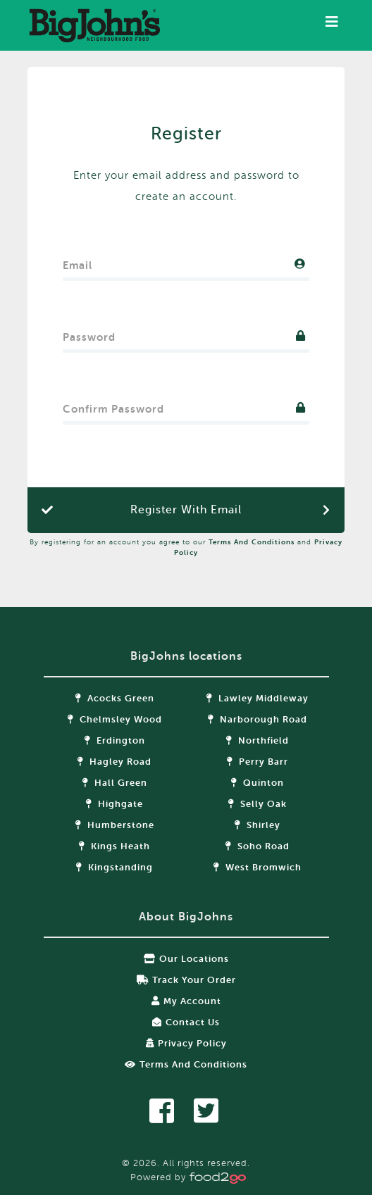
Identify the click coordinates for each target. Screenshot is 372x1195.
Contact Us (186, 1022)
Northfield (257, 740)
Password (89, 334)
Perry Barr (257, 761)
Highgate (114, 804)
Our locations (186, 958)
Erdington (115, 740)
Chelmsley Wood (115, 719)
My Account (186, 1001)
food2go (94, 25)
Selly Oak (257, 804)
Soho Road (257, 846)
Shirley (257, 825)
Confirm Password (113, 406)
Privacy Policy (186, 1043)
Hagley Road (114, 761)
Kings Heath (114, 846)
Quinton (257, 782)
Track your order (186, 980)
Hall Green (114, 782)
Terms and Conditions (251, 542)
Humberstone (114, 825)
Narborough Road (257, 719)
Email (77, 262)
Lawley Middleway (257, 698)
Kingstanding (114, 867)
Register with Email (186, 509)
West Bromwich (257, 867)
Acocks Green (114, 698)
